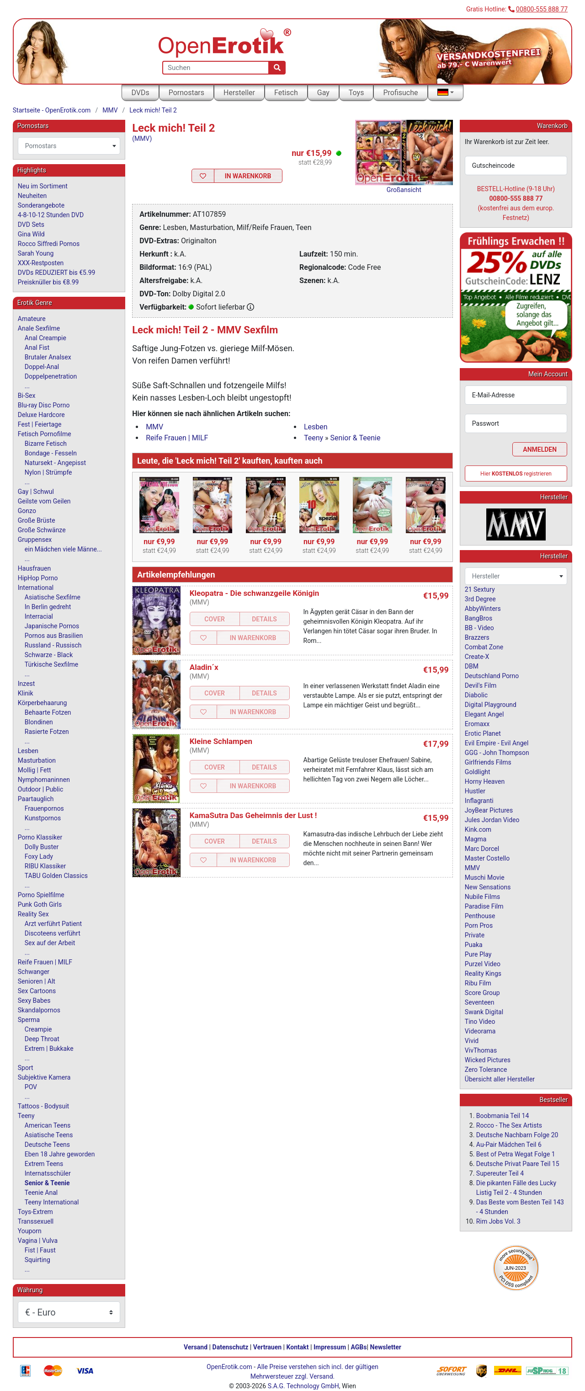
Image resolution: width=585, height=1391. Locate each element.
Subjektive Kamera (44, 1077)
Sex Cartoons (37, 991)
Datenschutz (231, 1347)
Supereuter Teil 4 (500, 1173)
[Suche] (277, 68)
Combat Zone (484, 647)
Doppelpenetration (51, 376)
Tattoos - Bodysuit (43, 1106)
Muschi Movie (485, 877)
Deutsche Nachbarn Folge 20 (517, 1135)
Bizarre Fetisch (46, 443)
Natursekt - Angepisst (55, 462)
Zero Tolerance (486, 1069)
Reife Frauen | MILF (177, 437)
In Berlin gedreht (48, 606)
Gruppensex (35, 539)
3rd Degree (480, 599)
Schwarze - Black (49, 654)
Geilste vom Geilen (44, 501)
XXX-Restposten (41, 263)
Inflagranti (479, 800)
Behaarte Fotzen (48, 712)
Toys (356, 92)
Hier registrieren (516, 474)
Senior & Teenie (355, 437)
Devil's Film (481, 685)
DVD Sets (31, 224)
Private (474, 935)
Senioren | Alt (36, 981)
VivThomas (481, 1050)
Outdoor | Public (40, 789)
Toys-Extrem (35, 1211)
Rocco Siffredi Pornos (49, 243)
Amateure (32, 318)
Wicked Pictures (488, 1060)
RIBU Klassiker (45, 866)
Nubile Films (482, 896)
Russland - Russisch (53, 645)
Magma (476, 839)
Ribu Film (478, 983)
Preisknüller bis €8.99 (48, 282)
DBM (472, 666)
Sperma (29, 1019)
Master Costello (487, 858)
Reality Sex (33, 914)
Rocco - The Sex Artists (509, 1125)
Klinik (25, 693)
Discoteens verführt (52, 933)
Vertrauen (267, 1347)
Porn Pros (479, 925)
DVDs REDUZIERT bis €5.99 (57, 272)
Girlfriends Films (488, 762)
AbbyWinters (483, 608)
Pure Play (478, 954)
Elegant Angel (484, 714)
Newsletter (385, 1347)
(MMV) (142, 138)
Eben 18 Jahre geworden (60, 1154)
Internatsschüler (48, 1173)
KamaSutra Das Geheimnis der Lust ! (253, 815)
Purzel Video (482, 964)
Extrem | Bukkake (49, 1048)
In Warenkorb (248, 176)
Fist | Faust (40, 1250)
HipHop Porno (38, 578)
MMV (109, 110)
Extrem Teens (44, 1163)
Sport (25, 1067)
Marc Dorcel (482, 848)
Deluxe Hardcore (41, 414)
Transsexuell (35, 1221)
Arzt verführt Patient (53, 923)
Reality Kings (483, 973)
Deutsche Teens (47, 1144)
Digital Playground (490, 704)
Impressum (330, 1347)
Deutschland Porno (492, 675)
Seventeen (480, 1002)
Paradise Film (484, 906)
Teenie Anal (41, 1192)
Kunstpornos (43, 818)
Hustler (475, 791)
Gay (323, 92)
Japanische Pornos (52, 626)
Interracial (39, 616)
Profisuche (400, 92)
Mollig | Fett (34, 770)
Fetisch (286, 92)
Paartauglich (36, 798)
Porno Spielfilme (41, 895)
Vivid (472, 1040)
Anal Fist (37, 347)
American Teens (47, 1125)
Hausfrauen (34, 568)
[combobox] (69, 146)
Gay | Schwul (36, 491)
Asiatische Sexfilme (52, 597)
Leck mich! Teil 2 (153, 110)
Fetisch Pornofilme (44, 434)
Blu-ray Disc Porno (44, 405)
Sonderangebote (41, 205)
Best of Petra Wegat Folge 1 (515, 1154)
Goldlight (477, 772)
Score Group (482, 992)
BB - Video (479, 627)
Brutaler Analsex (48, 357)
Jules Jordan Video (492, 820)
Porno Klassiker (40, 837)
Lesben (316, 427)
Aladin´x (204, 667)
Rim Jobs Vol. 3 (498, 1221)
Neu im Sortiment (43, 186)
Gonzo (27, 510)
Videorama (480, 1031)
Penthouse (480, 916)
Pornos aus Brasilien (54, 635)
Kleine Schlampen (221, 741)
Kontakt (298, 1347)
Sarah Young (35, 253)
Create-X (477, 656)
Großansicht (404, 189)
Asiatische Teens (49, 1135)
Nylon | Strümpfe (48, 472)
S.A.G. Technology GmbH (303, 1386)
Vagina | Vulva (38, 1240)
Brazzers (477, 637)
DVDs (140, 92)
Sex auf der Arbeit (50, 943)
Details (264, 619)
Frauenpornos (44, 808)
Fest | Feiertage (40, 424)
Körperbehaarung (42, 702)
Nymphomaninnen (44, 779)
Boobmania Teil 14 (502, 1115)
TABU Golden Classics (56, 875)
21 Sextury (480, 589)
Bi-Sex (27, 395)
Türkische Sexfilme (51, 664)
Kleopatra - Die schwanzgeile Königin (254, 593)
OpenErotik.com (229, 1366)
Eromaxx (477, 724)
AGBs (359, 1347)
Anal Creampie (45, 338)
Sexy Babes (34, 1000)
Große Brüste (36, 520)
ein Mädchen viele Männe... (63, 549)
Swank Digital (484, 1012)
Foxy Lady (39, 856)
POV (31, 1087)
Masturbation (37, 760)
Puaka (474, 944)
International (35, 587)
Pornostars (186, 92)
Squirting (37, 1259)
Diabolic (476, 695)
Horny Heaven (485, 781)
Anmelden (540, 449)
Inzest (26, 683)
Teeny (313, 437)
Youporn (30, 1231)
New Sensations (488, 887)
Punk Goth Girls (40, 904)
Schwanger (33, 971)
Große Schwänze (42, 530)
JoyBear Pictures (489, 810)
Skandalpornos (39, 1010)
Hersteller (239, 92)
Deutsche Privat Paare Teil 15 (517, 1163)
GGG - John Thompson (497, 752)
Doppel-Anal (42, 366)
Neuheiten (32, 195)
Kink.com (478, 829)
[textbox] (69, 146)
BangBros (478, 618)
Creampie (38, 1029)
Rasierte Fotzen (47, 731)
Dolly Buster (42, 847)
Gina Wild (31, 234)
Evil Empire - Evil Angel (497, 743)
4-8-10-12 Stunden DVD (51, 215)
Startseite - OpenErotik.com (52, 110)
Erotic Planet (483, 733)
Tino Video (480, 1021)
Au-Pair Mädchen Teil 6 (509, 1144)
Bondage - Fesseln (51, 453)
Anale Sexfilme (39, 328)
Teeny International (52, 1202)
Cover (214, 619)
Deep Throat (42, 1039)
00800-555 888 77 (542, 9)
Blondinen (39, 722)
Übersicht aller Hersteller (500, 1079)
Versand (195, 1347)
